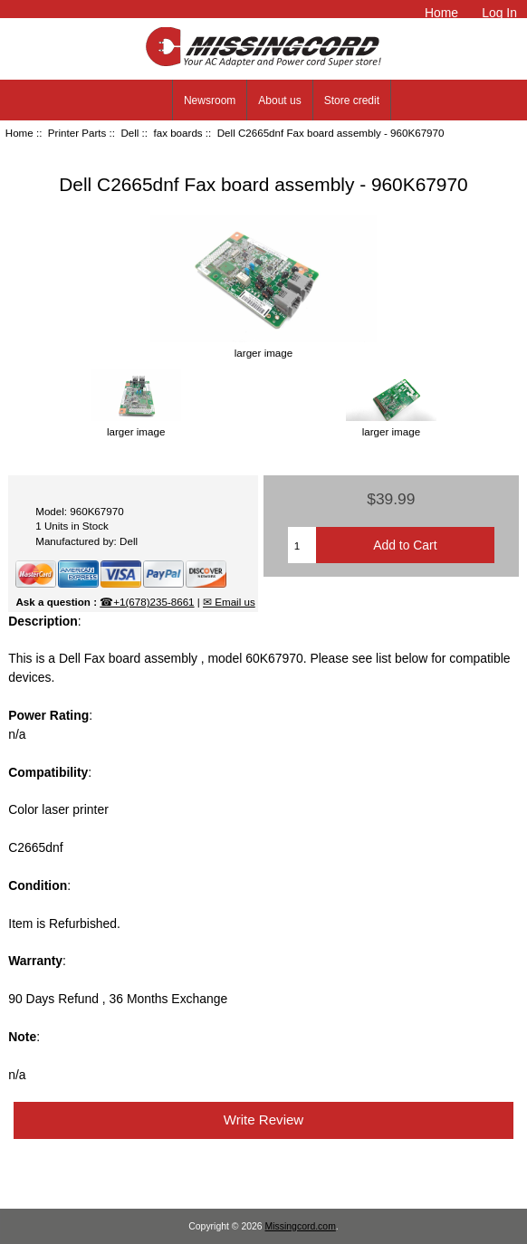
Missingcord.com (300, 1226)
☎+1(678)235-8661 (147, 602)
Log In (499, 12)
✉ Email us (229, 602)
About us (279, 100)
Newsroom (209, 100)
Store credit (351, 100)
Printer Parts (77, 133)
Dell (129, 133)
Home (441, 12)
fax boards (177, 133)
